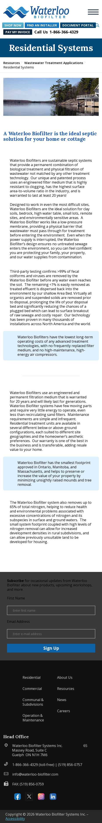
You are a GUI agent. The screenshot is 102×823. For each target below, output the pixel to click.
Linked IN (53, 796)
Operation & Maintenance (33, 717)
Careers (63, 710)
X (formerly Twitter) (29, 796)
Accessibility (15, 818)
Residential (31, 677)
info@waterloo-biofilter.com (35, 774)
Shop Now (12, 25)
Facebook (17, 796)
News (61, 699)
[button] (36, 10)
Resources (11, 63)
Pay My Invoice (17, 32)
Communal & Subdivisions (33, 702)
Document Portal (78, 25)
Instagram (41, 796)
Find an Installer (42, 25)
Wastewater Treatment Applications (53, 63)
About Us (64, 677)
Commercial (32, 688)
